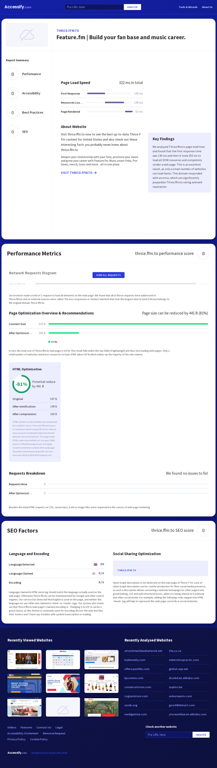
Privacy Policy (16, 739)
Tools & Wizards (188, 7)
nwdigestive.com (135, 714)
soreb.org (130, 705)
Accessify (17, 7)
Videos (11, 727)
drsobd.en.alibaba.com (184, 678)
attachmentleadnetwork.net (143, 651)
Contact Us (43, 727)
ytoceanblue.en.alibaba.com (187, 714)
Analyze (132, 7)
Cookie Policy (39, 739)
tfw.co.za (175, 651)
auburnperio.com (180, 696)
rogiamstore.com (136, 696)
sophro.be (175, 687)
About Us (207, 7)
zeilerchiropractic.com (184, 660)
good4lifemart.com (182, 705)
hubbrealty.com (134, 660)
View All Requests (108, 275)
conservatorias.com (137, 687)
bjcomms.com (133, 678)
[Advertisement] (133, 63)
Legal (59, 727)
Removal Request (54, 733)
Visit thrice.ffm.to (79, 173)
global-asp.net (178, 669)
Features (26, 727)
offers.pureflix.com (136, 669)
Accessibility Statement (23, 733)
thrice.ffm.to (67, 30)
